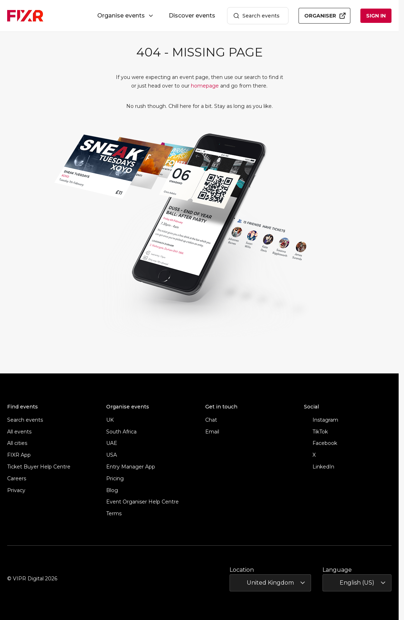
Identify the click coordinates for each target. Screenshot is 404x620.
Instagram (321, 420)
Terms (114, 514)
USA (111, 455)
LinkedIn (319, 467)
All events (19, 432)
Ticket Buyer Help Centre (38, 467)
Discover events (192, 15)
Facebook (320, 443)
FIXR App (19, 455)
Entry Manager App (130, 467)
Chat (211, 420)
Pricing (115, 479)
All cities (17, 443)
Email (212, 432)
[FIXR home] (25, 15)
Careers (16, 479)
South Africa (121, 432)
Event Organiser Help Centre (142, 502)
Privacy (16, 490)
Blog (112, 490)
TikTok (316, 432)
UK (110, 420)
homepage (205, 86)
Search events (256, 16)
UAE (111, 443)
